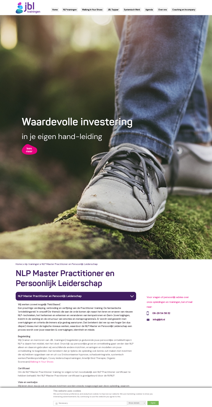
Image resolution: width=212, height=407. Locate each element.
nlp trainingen (32, 264)
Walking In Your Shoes (41, 361)
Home (19, 264)
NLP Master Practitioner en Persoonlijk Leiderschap (69, 264)
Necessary (63, 403)
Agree (153, 403)
